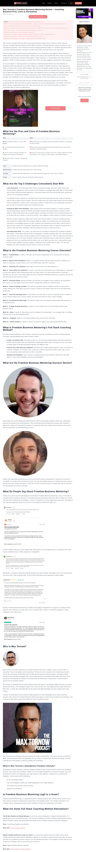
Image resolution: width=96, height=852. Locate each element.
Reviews (50, 3)
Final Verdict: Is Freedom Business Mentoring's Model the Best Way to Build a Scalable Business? (29, 34)
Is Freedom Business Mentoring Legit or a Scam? (29, 30)
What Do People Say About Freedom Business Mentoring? (52, 28)
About (43, 3)
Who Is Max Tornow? (9, 30)
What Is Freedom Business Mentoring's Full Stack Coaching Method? (22, 26)
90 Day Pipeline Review (17, 828)
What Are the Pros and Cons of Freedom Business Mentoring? (26, 21)
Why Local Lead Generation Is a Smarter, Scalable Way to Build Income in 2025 (25, 38)
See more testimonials (84, 82)
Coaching (78, 3)
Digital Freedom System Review (20, 849)
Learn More (84, 100)
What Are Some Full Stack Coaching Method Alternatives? (19, 32)
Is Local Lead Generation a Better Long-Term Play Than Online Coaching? (23, 36)
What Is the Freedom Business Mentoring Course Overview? (49, 23)
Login (71, 3)
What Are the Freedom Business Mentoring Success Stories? (20, 28)
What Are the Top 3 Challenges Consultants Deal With (18, 23)
